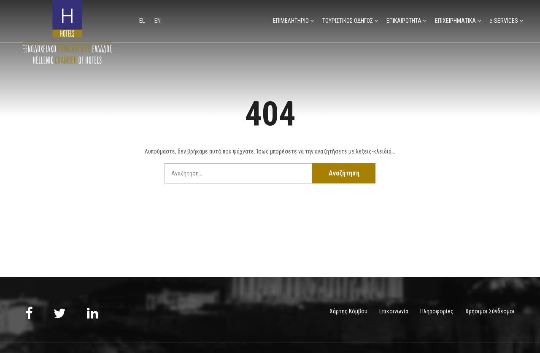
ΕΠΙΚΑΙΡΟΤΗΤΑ (403, 20)
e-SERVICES (503, 20)
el (142, 20)
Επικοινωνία (393, 311)
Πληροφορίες (437, 311)
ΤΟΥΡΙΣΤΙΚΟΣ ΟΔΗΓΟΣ (347, 20)
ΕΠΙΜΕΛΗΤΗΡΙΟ (291, 20)
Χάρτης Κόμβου (348, 311)
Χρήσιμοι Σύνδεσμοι (490, 311)
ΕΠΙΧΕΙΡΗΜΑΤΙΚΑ (455, 20)
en (157, 20)
